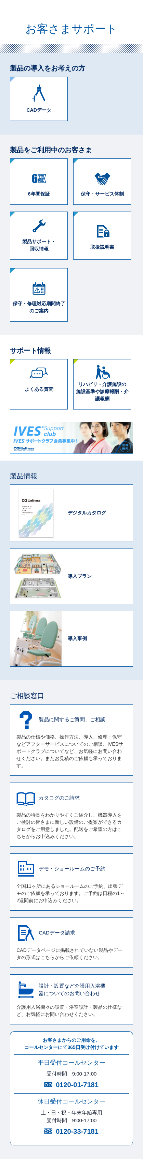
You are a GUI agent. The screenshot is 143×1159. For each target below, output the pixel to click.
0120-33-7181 (77, 1131)
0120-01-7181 (77, 1084)
